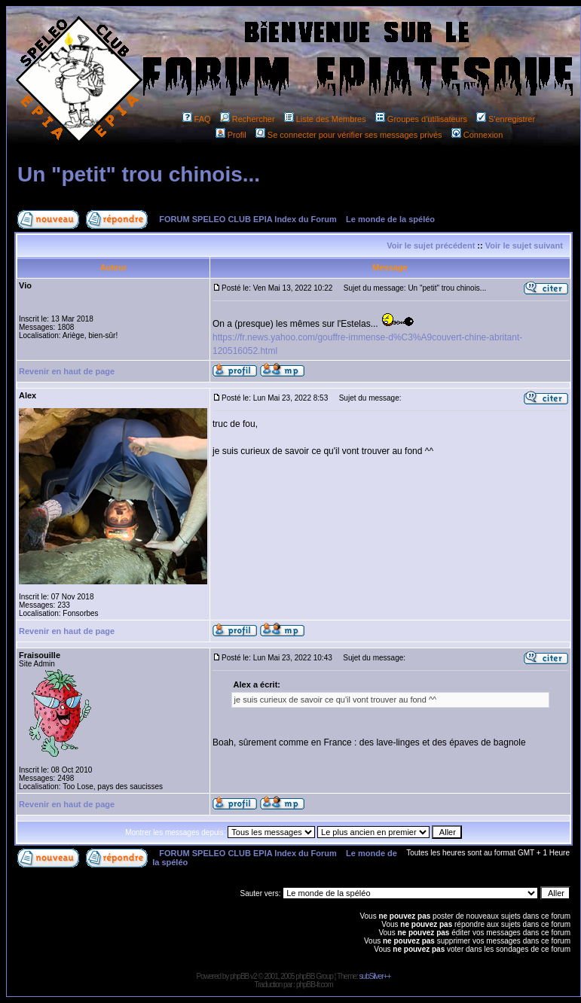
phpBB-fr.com (314, 984)
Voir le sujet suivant (524, 245)
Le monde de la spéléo (390, 219)
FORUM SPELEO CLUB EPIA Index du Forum (248, 219)
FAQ (196, 118)
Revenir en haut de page (67, 371)
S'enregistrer (505, 118)
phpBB (239, 976)
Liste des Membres (325, 118)
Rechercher (247, 118)
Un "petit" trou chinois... (138, 174)
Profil (231, 134)
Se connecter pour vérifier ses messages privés (348, 134)
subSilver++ (375, 976)
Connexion (477, 134)
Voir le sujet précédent (431, 245)
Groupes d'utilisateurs (421, 118)
